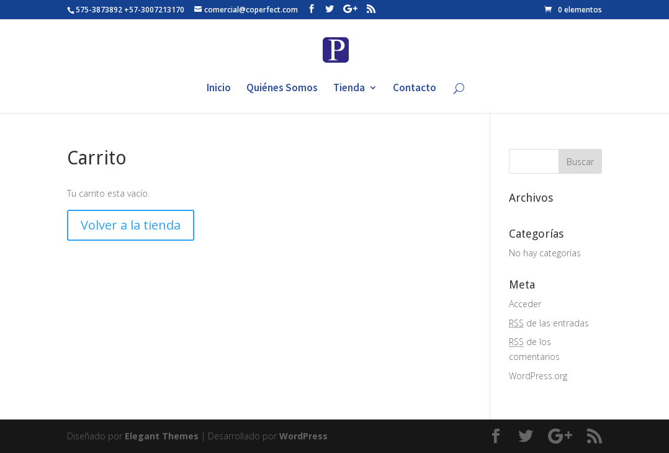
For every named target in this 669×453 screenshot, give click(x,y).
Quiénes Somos (282, 88)
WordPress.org (538, 376)
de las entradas (549, 323)
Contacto (414, 88)
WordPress (303, 436)
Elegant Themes (162, 436)
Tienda (349, 88)
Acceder (525, 304)
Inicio (219, 88)
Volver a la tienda (131, 225)
